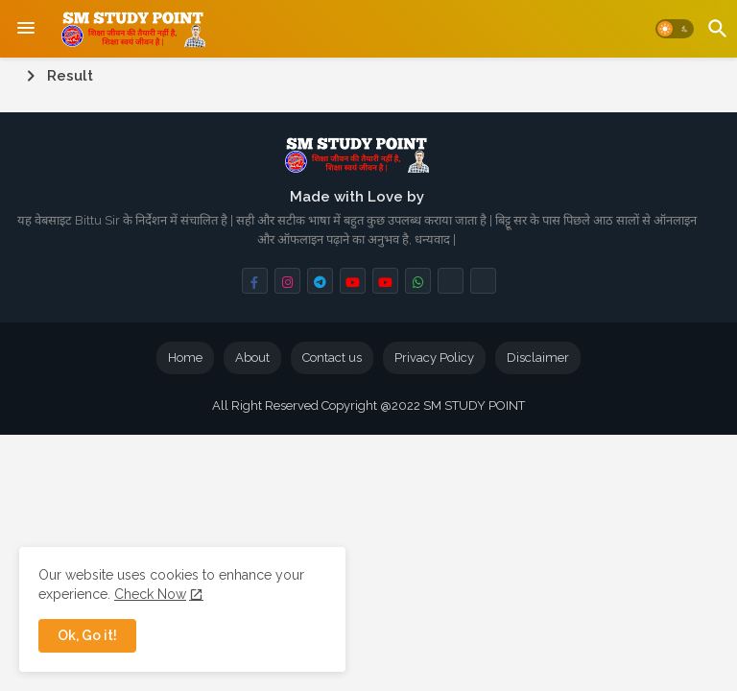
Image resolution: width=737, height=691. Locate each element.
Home (185, 357)
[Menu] (26, 29)
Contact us (332, 357)
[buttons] (255, 281)
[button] (674, 28)
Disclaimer (538, 357)
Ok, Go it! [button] (87, 635)
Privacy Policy (434, 357)
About (252, 357)
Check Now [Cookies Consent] (150, 594)
